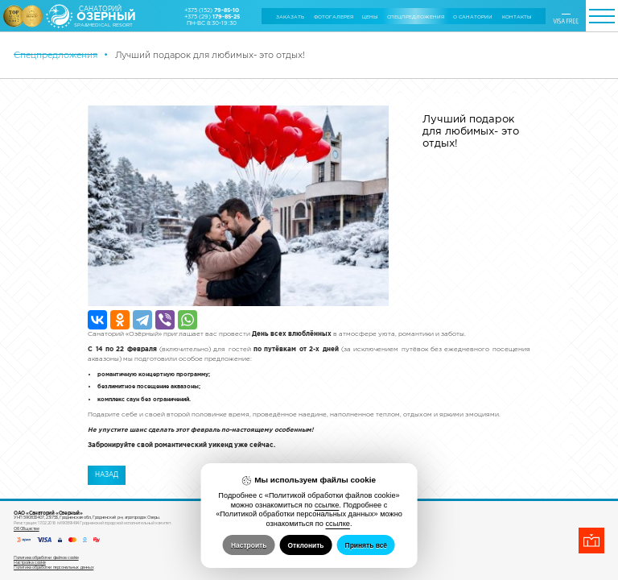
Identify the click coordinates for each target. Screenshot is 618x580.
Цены (369, 16)
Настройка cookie (30, 517)
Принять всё (366, 545)
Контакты (516, 16)
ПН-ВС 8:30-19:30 (212, 22)
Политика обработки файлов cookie (46, 512)
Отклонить (305, 545)
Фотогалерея (333, 16)
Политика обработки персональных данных (53, 522)
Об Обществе (26, 483)
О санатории (472, 16)
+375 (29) (212, 16)
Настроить (248, 545)
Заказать (290, 16)
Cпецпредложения (415, 16)
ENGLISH (566, 12)
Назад (106, 314)
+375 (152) (211, 9)
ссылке (327, 505)
